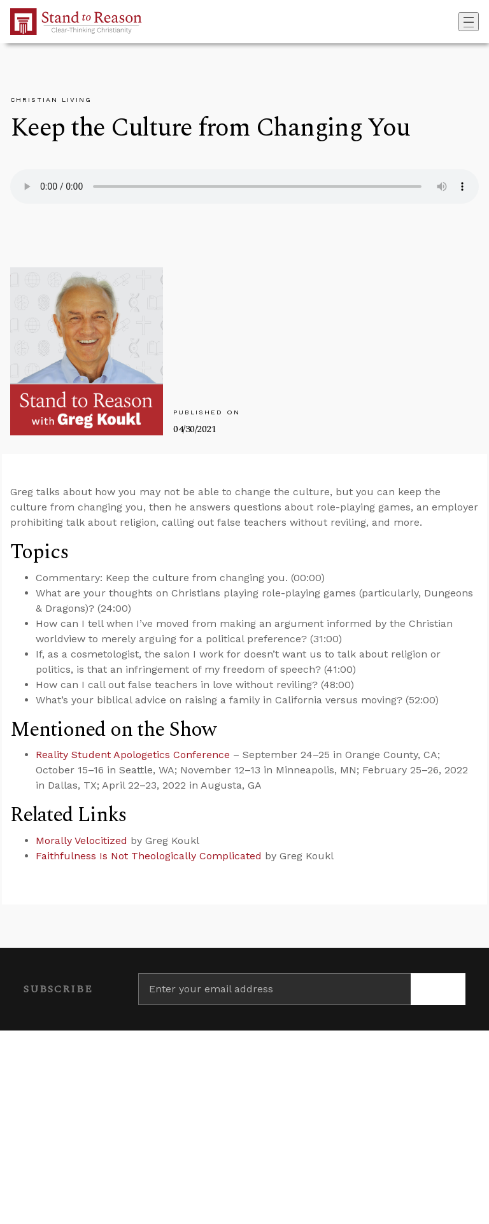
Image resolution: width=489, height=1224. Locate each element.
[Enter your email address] (274, 989)
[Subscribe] (438, 989)
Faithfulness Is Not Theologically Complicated (149, 856)
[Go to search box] (454, 21)
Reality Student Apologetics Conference (133, 755)
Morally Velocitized (81, 840)
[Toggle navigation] (468, 21)
